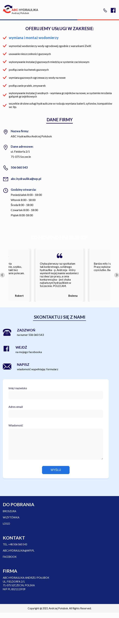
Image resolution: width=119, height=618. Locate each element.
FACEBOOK (10, 562)
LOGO (6, 528)
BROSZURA (9, 516)
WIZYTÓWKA (11, 522)
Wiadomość (15, 425)
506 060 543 (19, 167)
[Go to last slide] (2, 275)
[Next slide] (116, 275)
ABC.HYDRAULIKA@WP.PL (18, 555)
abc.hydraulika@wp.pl (26, 179)
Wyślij (56, 475)
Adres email (15, 406)
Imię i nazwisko (17, 388)
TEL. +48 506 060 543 (15, 549)
